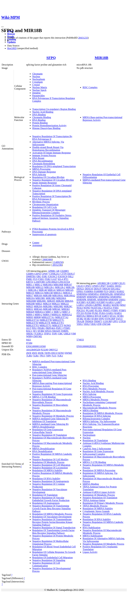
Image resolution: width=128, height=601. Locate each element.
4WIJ (34, 353)
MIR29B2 (58, 306)
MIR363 (65, 309)
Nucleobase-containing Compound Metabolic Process (99, 403)
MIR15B (48, 292)
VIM (73, 333)
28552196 (57, 265)
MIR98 (37, 317)
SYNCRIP (110, 318)
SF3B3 (87, 318)
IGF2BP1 (81, 302)
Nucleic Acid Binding (42, 112)
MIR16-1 (57, 292)
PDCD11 (81, 310)
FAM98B (98, 291)
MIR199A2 (69, 295)
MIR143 (60, 290)
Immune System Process (44, 155)
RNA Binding (39, 120)
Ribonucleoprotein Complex (96, 418)
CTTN (63, 273)
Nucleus (36, 76)
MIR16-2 (67, 292)
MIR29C (68, 306)
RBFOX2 (81, 316)
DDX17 (71, 273)
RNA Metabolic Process (94, 388)
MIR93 (29, 317)
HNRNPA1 (93, 294)
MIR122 (39, 287)
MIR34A (38, 309)
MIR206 (60, 301)
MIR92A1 (56, 314)
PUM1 (95, 313)
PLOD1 (98, 310)
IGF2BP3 (101, 302)
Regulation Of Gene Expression (47, 429)
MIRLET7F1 (57, 322)
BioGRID (12, 48)
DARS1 (110, 286)
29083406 (47, 259)
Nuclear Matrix (39, 87)
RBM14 (90, 316)
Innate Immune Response (44, 182)
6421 (28, 339)
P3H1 (116, 307)
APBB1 (52, 271)
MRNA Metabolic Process (95, 399)
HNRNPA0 (82, 294)
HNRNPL (92, 299)
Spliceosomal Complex (94, 454)
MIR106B (58, 284)
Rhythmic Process (41, 201)
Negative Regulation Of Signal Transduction (53, 527)
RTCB (98, 316)
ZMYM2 (37, 336)
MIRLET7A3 (32, 320)
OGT (28, 328)
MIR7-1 (49, 312)
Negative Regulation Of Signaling (48, 560)
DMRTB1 (31, 276)
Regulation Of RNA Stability (46, 478)
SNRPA (64, 331)
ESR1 (45, 276)
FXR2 (48, 279)
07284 (29, 343)
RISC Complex (90, 87)
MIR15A (39, 292)
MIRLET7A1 (47, 317)
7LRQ (29, 355)
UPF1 (115, 321)
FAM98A (88, 291)
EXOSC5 (52, 276)
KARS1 (110, 302)
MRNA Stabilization (93, 535)
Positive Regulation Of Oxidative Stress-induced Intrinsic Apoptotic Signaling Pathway (52, 218)
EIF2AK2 (115, 288)
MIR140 (43, 290)
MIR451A (40, 312)
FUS (35, 279)
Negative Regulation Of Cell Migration (51, 465)
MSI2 (123, 305)
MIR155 (30, 292)
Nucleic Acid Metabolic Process (98, 391)
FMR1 (29, 279)
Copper (35, 242)
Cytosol (36, 84)
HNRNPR (113, 299)
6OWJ (61, 353)
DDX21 (80, 288)
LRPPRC (97, 305)
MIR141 (52, 290)
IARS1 (122, 299)
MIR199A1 (57, 295)
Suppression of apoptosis (44, 234)
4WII (28, 353)
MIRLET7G (45, 325)
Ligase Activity (90, 552)
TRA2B (80, 321)
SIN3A (48, 331)
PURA (102, 313)
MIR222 (65, 303)
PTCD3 (80, 313)
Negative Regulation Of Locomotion (50, 467)
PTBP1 (66, 328)
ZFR (99, 324)
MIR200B (31, 301)
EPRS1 (80, 291)
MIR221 (56, 303)
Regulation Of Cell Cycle (44, 207)
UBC (60, 333)
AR (57, 271)
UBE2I (67, 333)
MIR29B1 (48, 306)
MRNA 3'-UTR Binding (44, 397)
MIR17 (29, 295)
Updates (11, 42)
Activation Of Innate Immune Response (51, 152)
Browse (11, 34)
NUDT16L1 (97, 307)
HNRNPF (81, 297)
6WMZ (68, 353)
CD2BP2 (64, 271)
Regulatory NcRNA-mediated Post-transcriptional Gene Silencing (49, 371)
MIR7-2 (58, 312)
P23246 (44, 349)
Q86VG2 (53, 349)
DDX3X (89, 288)
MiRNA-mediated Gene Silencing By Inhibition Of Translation (50, 420)
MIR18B (101, 58)
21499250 (58, 262)
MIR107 (68, 284)
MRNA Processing (41, 169)
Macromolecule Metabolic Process (99, 407)
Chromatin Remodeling (43, 163)
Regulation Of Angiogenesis (46, 503)
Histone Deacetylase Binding (46, 128)
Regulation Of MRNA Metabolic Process (52, 514)
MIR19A (30, 298)
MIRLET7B (46, 320)
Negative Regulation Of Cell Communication (46, 564)
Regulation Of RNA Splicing (97, 416)
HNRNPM (102, 299)
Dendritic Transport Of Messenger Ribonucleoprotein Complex (49, 211)
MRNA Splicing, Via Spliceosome (99, 421)
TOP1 (54, 333)
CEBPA (30, 273)
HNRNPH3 (115, 297)
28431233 (83, 37)
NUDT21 (107, 307)
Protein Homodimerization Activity (49, 125)
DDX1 (118, 286)
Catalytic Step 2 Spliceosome (97, 448)
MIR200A (61, 298)
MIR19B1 (40, 298)
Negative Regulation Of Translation (49, 435)
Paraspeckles (38, 95)
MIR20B (30, 303)
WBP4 (29, 336)
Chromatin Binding (41, 117)
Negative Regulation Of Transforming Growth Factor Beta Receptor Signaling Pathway (51, 508)
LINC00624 (51, 282)
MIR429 (30, 312)
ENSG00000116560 (36, 346)
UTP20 (122, 321)
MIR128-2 (60, 287)
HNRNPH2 (104, 297)
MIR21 (38, 303)
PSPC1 (59, 328)
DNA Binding (39, 114)
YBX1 (80, 324)
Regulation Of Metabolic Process (48, 462)
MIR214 (47, 303)
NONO (67, 325)
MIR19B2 (51, 298)
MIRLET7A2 (61, 317)
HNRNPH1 (92, 297)
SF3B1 (120, 316)
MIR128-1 (49, 287)
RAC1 (29, 331)
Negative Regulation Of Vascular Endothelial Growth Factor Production (50, 499)
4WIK (41, 353)
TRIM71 (98, 321)
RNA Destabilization (42, 451)
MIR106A (48, 284)
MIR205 (51, 301)
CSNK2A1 (54, 273)
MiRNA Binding (91, 484)
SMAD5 (56, 331)
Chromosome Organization (45, 204)
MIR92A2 (67, 314)
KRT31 (29, 282)
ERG (38, 276)
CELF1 (121, 283)
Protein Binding (40, 122)
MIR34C (56, 309)
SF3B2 (80, 318)
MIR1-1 (30, 284)
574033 (80, 339)
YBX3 (93, 324)
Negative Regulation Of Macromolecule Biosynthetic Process (51, 401)
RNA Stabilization (91, 527)
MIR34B (47, 309)
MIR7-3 (66, 312)
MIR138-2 (33, 290)
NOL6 (80, 307)
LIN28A (89, 305)
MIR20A (69, 301)
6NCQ (54, 353)
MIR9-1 (30, 314)
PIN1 (34, 328)
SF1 (35, 331)
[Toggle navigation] (2, 26)
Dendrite (36, 93)
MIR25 (29, 306)
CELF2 (80, 286)
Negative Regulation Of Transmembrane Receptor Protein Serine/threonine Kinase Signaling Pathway (52, 522)
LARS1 (80, 305)
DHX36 (106, 288)
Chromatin (37, 73)
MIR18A (38, 295)
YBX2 (86, 324)
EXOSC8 (62, 276)
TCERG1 (38, 333)
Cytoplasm (37, 82)
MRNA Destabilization (43, 448)
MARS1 (107, 305)
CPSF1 (87, 286)
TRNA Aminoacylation (94, 500)
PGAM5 (90, 310)
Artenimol (37, 245)
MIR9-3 (47, 314)
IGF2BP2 (91, 302)
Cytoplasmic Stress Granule (96, 511)
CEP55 (37, 273)
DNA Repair (38, 158)
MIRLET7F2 (32, 325)
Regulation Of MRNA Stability (47, 470)
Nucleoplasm (38, 79)
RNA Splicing (39, 174)
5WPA (47, 353)
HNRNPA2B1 (106, 294)
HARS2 (120, 291)
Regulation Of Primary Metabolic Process (103, 503)
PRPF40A (50, 328)
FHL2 (70, 276)
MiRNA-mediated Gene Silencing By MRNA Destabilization (50, 425)
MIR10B (30, 287)
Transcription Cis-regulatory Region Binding (54, 109)
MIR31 (29, 309)
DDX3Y (98, 288)
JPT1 (65, 279)
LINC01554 (64, 282)
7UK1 (60, 355)
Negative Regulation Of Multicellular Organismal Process (50, 542)
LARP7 (118, 302)
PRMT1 (107, 310)
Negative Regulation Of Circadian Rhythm (53, 180)
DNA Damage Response (44, 171)
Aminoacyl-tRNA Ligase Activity (99, 492)
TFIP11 (47, 333)
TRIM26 (89, 321)
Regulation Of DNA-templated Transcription (54, 166)
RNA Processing (91, 386)
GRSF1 (112, 291)
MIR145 (69, 290)
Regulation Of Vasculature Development (52, 516)
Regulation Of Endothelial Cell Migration (52, 557)
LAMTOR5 (39, 282)
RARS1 (118, 313)
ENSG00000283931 (86, 346)
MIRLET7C (58, 320)
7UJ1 (53, 355)
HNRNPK (82, 299)
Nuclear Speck (39, 90)
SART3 (105, 316)
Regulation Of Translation (44, 495)
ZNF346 (106, 324)
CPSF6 (95, 286)
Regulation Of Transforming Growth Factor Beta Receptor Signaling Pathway (53, 531)
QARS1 (110, 313)
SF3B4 (41, 331)
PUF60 (88, 313)
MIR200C (41, 301)
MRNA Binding (90, 410)
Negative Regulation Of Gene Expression (52, 394)
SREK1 (30, 333)
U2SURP (107, 321)
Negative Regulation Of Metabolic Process (53, 416)
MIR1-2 (38, 284)
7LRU (36, 355)
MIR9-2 (38, 314)
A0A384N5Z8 (33, 349)
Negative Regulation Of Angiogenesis (50, 481)
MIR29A (38, 306)
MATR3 (115, 305)
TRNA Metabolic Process (95, 505)
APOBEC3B (103, 283)
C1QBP (114, 283)
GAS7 (54, 279)
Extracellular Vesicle (42, 432)
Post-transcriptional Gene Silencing (49, 375)
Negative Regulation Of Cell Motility (50, 459)
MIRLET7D (32, 322)
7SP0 (48, 355)
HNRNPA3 (119, 294)
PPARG (41, 328)
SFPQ (51, 58)
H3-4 (60, 279)
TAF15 (119, 318)
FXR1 (41, 279)
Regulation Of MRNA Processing (99, 470)
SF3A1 (113, 316)
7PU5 (42, 355)
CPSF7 (45, 273)
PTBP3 (122, 310)
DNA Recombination (42, 161)
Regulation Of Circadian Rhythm (48, 177)
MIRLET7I (57, 325)
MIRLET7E (44, 322)
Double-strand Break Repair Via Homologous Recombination (47, 148)
